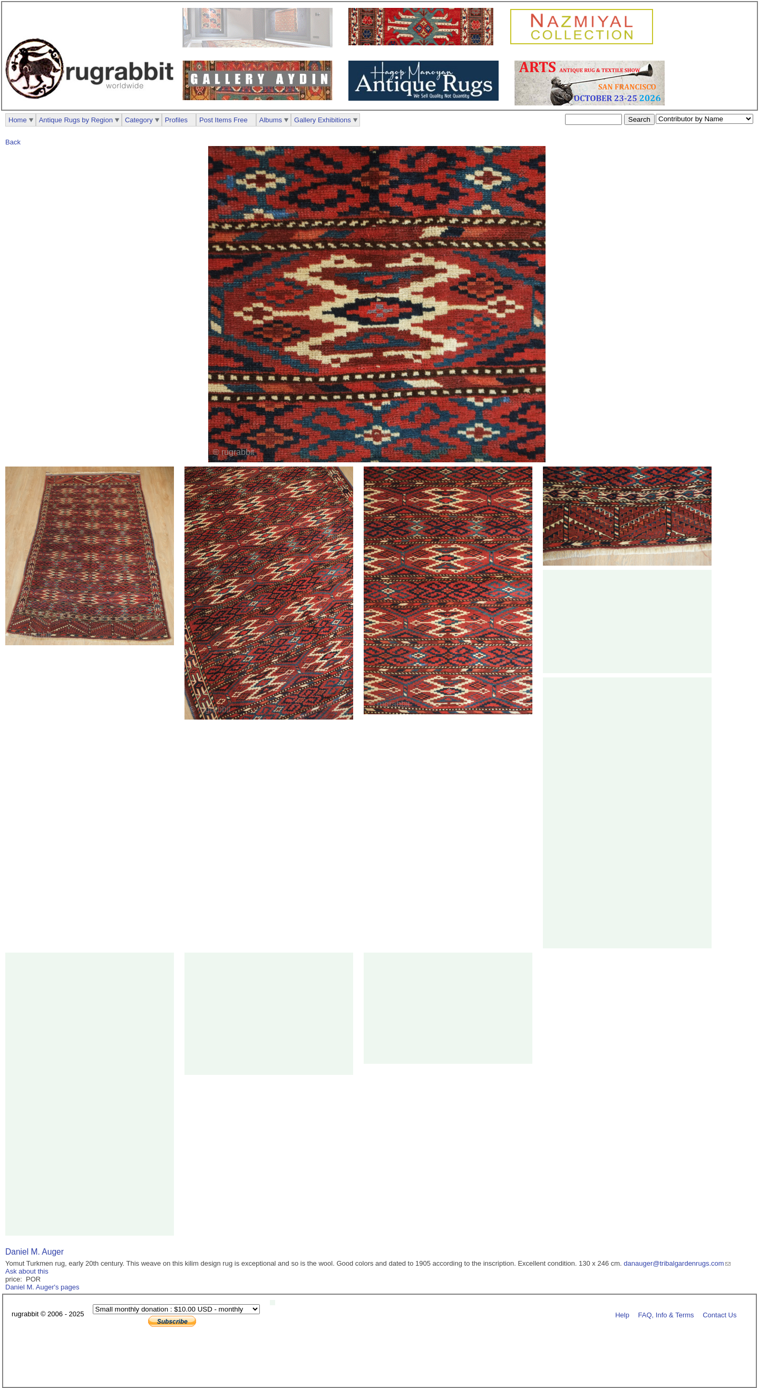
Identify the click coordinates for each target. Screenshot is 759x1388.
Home (17, 120)
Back (13, 142)
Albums (270, 120)
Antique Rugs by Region (76, 120)
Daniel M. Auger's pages (42, 1287)
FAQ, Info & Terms (666, 1314)
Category (139, 120)
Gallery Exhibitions (322, 120)
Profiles (176, 120)
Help (622, 1314)
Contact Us (719, 1314)
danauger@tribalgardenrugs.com (674, 1263)
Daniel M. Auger (34, 1251)
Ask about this (26, 1271)
